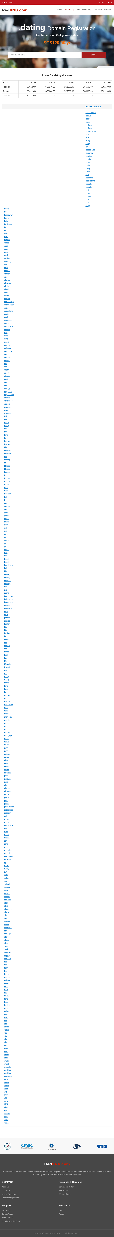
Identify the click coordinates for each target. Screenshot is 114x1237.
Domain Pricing (7, 1214)
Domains (69, 10)
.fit (5, 463)
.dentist (7, 357)
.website (7, 1067)
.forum (6, 484)
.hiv (5, 571)
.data (6, 336)
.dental (7, 354)
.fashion (7, 441)
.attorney (89, 153)
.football (7, 478)
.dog (5, 382)
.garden (7, 506)
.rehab (6, 835)
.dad (5, 333)
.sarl (5, 881)
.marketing (8, 705)
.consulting (8, 311)
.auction (89, 156)
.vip (5, 1036)
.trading (7, 1005)
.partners (7, 779)
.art (87, 147)
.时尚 (6, 1095)
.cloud (6, 289)
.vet (5, 1021)
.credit (6, 323)
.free (6, 488)
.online (6, 770)
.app (87, 134)
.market (7, 701)
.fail (5, 416)
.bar (87, 175)
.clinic (6, 286)
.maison (7, 695)
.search (7, 894)
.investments (9, 608)
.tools (6, 990)
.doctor (7, 379)
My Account (6, 1210)
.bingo (88, 196)
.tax (5, 962)
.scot (6, 890)
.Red (6, 832)
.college (7, 299)
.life (5, 661)
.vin (5, 1033)
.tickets (7, 980)
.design (7, 361)
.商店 (6, 1098)
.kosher (7, 633)
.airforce (89, 125)
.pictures (7, 791)
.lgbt (5, 658)
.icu (5, 590)
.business (8, 224)
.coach (6, 295)
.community (9, 302)
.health (7, 559)
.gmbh (6, 522)
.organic (7, 773)
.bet (87, 190)
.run (5, 872)
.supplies (7, 952)
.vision (6, 1042)
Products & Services (103, 10)
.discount (7, 376)
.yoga (6, 1123)
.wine (6, 1079)
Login (101, 2)
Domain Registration (66, 1187)
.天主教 (7, 1114)
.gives (6, 515)
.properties (8, 810)
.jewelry (7, 618)
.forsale (7, 481)
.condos (7, 308)
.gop (5, 531)
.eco (5, 385)
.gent (6, 509)
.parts (6, 782)
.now (6, 763)
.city (5, 277)
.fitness (7, 466)
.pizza (6, 794)
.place (6, 797)
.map (6, 698)
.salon (6, 878)
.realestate (8, 825)
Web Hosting (63, 1190)
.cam (6, 237)
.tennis (6, 974)
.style (6, 943)
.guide (6, 550)
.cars (6, 249)
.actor (88, 119)
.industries (8, 599)
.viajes (6, 1027)
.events (7, 398)
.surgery (7, 959)
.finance (7, 450)
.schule (7, 887)
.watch (6, 1064)
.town (6, 999)
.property (7, 813)
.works (6, 1083)
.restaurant (8, 856)
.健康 (6, 1107)
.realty (6, 828)
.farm (6, 438)
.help (6, 568)
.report (6, 847)
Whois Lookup (7, 1218)
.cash (6, 255)
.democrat (8, 351)
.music (6, 745)
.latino (6, 639)
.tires (6, 987)
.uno (5, 1014)
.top (5, 993)
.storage (7, 934)
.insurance (8, 602)
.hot (5, 587)
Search (94, 55)
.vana (6, 1018)
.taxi (5, 965)
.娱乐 (6, 1104)
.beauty (89, 184)
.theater (7, 977)
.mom (6, 726)
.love (6, 686)
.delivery (7, 348)
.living (6, 677)
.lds (5, 649)
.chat (6, 268)
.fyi (5, 500)
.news (6, 757)
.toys (6, 1002)
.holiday (7, 577)
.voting (6, 1055)
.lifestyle (7, 664)
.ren (5, 841)
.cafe (6, 233)
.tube (6, 1008)
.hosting (7, 584)
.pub (5, 816)
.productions (9, 807)
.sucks (6, 949)
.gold (6, 525)
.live (5, 670)
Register (62, 1214)
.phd (5, 785)
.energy (7, 388)
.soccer (7, 921)
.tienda (7, 983)
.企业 (6, 1120)
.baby (88, 165)
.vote (6, 1048)
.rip (5, 863)
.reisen (7, 838)
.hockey (7, 574)
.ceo (5, 264)
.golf (5, 528)
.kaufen (7, 624)
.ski (5, 918)
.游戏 (6, 1117)
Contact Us (6, 1190)
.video (6, 1030)
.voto (6, 1058)
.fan (5, 429)
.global (6, 519)
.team (6, 968)
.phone (7, 788)
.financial (7, 453)
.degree (7, 345)
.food (6, 475)
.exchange (8, 401)
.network (7, 754)
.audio (88, 159)
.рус (5, 1110)
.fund (6, 491)
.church (7, 271)
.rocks (6, 866)
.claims (7, 280)
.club (6, 292)
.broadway (8, 215)
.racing (7, 819)
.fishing (7, 460)
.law (5, 643)
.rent (6, 844)
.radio (6, 822)
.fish (5, 457)
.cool (6, 317)
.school (7, 884)
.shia (6, 903)
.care (6, 246)
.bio (87, 199)
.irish (6, 612)
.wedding (7, 1070)
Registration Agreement (10, 1198)
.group (6, 543)
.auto (88, 162)
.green (6, 537)
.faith (6, 419)
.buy (5, 227)
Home (59, 10)
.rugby (6, 869)
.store (6, 937)
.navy (6, 748)
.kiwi (5, 630)
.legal (6, 655)
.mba (6, 708)
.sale (6, 875)
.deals (6, 342)
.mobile (7, 720)
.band (88, 171)
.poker (6, 804)
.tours (6, 996)
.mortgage (8, 735)
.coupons (8, 320)
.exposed (8, 407)
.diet (5, 364)
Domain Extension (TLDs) (11, 1221)
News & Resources (9, 1194)
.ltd (5, 692)
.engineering (9, 395)
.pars (6, 776)
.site (5, 915)
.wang (6, 1061)
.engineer (8, 392)
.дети (6, 1101)
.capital (7, 240)
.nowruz (7, 766)
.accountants (91, 113)
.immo (6, 593)
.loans (6, 683)
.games (7, 503)
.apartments (91, 131)
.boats (6, 209)
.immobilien (8, 596)
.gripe (6, 540)
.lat (5, 636)
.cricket (7, 330)
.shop (6, 906)
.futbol (6, 497)
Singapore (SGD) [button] (8, 2)
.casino (7, 258)
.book (6, 212)
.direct (6, 373)
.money (7, 732)
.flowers (7, 472)
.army (88, 140)
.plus (6, 801)
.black (88, 202)
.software (8, 928)
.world (6, 1086)
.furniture (7, 494)
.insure (7, 605)
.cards (6, 243)
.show (6, 912)
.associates (90, 150)
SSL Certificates (84, 10)
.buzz (6, 230)
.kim (5, 627)
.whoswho (8, 1076)
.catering (7, 261)
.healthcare (8, 565)
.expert (7, 404)
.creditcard (8, 326)
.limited (7, 667)
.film (5, 447)
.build (6, 221)
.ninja (6, 760)
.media (7, 714)
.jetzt (6, 615)
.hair (5, 553)
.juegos (7, 621)
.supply (7, 956)
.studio (6, 940)
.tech (6, 971)
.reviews (7, 859)
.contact (7, 314)
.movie (6, 742)
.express (7, 410)
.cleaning (7, 283)
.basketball (90, 181)
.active (88, 116)
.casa (6, 252)
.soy (5, 931)
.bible (88, 193)
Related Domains (93, 106)
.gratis (6, 534)
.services (7, 900)
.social (6, 925)
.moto (6, 739)
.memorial (8, 717)
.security (7, 897)
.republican (8, 850)
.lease (6, 652)
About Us (5, 1187)
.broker (7, 218)
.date (6, 339)
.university (8, 1011)
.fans (6, 435)
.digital (6, 370)
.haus (6, 556)
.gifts (6, 512)
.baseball (89, 178)
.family (6, 423)
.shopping (8, 909)
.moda (6, 723)
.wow (6, 1089)
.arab (88, 137)
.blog (88, 206)
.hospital (7, 581)
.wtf (5, 1092)
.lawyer (7, 646)
